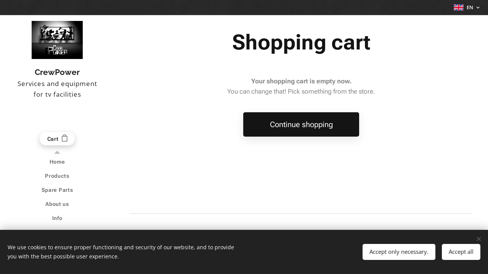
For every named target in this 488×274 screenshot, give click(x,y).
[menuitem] (57, 162)
